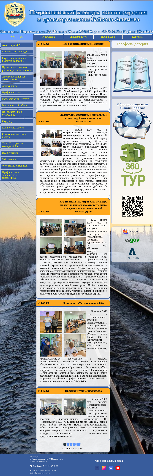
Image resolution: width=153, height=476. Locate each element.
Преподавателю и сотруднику (12, 113)
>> (78, 444)
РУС (21, 37)
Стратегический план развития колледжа (14, 59)
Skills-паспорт (10, 159)
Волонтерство (10, 152)
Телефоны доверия (132, 44)
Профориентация (12, 92)
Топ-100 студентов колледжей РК (12, 145)
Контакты (137, 36)
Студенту (7, 121)
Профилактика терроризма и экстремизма (10, 175)
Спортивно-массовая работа (14, 135)
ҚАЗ (13, 37)
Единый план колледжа (15, 51)
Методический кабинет (15, 105)
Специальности (78, 36)
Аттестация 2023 (11, 45)
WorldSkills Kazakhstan (15, 165)
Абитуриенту (9, 86)
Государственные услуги (16, 99)
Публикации (108, 36)
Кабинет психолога (13, 127)
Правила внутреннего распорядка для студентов (17, 68)
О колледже (48, 36)
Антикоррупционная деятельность (13, 78)
